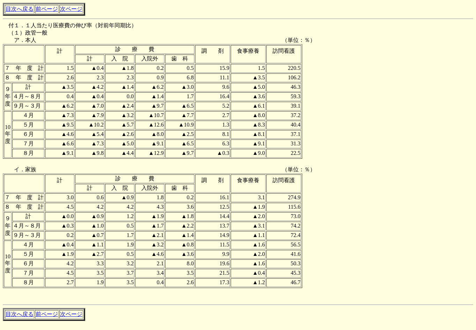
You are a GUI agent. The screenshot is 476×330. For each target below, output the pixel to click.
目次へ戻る (20, 9)
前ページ (47, 9)
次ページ (71, 9)
